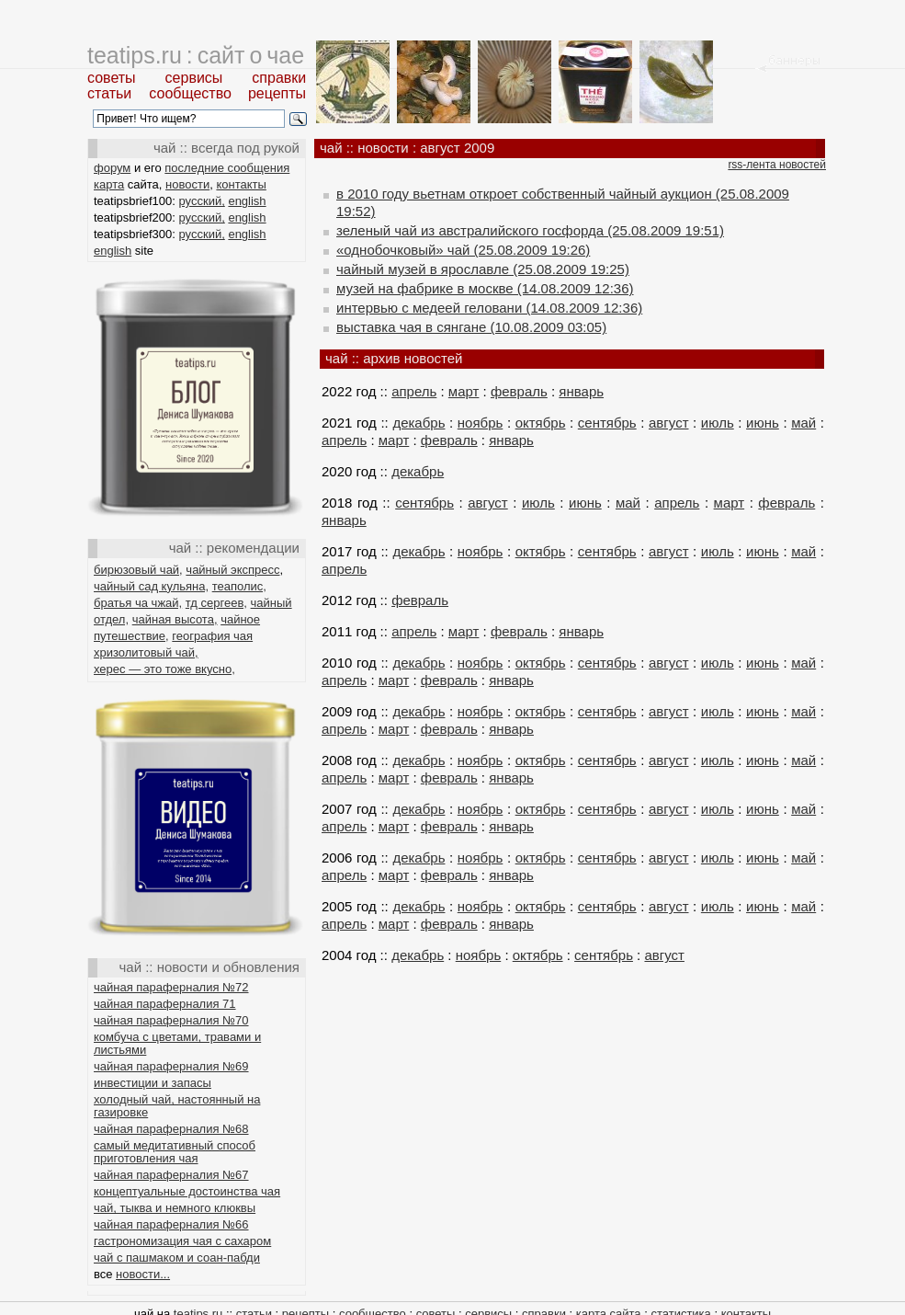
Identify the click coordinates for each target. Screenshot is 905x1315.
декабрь (418, 422)
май (803, 422)
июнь (762, 422)
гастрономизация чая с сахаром (182, 1241)
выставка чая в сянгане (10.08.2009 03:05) (471, 327)
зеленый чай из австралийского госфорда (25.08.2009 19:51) (530, 230)
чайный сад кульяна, (151, 586)
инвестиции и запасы (152, 1083)
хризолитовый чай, (146, 652)
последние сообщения (226, 168)
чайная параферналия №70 (171, 1020)
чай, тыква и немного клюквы (174, 1208)
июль (717, 422)
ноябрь (480, 422)
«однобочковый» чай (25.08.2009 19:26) (463, 249)
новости (187, 184)
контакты (241, 184)
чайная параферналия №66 (171, 1224)
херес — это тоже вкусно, (164, 669)
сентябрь (607, 422)
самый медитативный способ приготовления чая (174, 1151)
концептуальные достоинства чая (187, 1191)
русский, (202, 201)
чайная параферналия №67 (171, 1175)
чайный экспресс (232, 570)
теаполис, (239, 586)
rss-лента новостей (777, 164)
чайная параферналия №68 (171, 1129)
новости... (143, 1274)
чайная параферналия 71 (165, 1004)
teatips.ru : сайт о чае (195, 55)
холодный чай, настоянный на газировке (177, 1105)
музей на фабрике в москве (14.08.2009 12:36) (485, 288)
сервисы (194, 78)
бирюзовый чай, (138, 570)
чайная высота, (175, 619)
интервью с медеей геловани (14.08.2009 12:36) (489, 307)
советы (111, 78)
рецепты (277, 93)
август (668, 422)
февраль (519, 391)
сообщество (190, 93)
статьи (109, 93)
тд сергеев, (216, 603)
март (464, 391)
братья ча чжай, (138, 603)
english (247, 201)
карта (109, 184)
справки (279, 78)
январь (581, 391)
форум (112, 168)
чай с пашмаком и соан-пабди (177, 1257)
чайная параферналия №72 (171, 987)
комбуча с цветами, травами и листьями (177, 1043)
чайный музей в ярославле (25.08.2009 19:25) (482, 269)
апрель (413, 391)
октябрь (540, 422)
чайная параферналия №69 (171, 1066)
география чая (212, 636)
